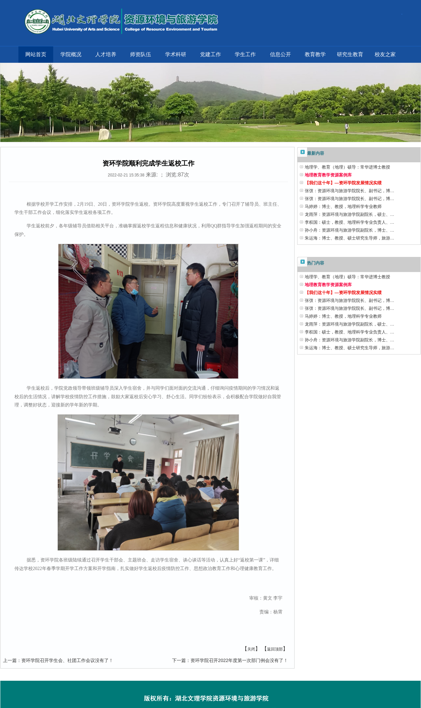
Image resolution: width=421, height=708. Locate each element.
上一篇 (10, 660)
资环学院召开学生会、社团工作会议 (58, 660)
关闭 (251, 649)
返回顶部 (275, 649)
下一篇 (179, 660)
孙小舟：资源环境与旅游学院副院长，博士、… (349, 230)
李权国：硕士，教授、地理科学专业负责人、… (349, 222)
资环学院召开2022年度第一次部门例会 (230, 660)
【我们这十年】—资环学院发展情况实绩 (343, 182)
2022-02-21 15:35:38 (126, 175)
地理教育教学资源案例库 (328, 174)
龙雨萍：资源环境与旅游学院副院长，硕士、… (349, 214)
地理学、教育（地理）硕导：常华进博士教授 (347, 167)
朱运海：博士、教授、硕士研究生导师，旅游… (349, 238)
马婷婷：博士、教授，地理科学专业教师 (343, 206)
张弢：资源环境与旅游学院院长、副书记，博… (349, 190)
